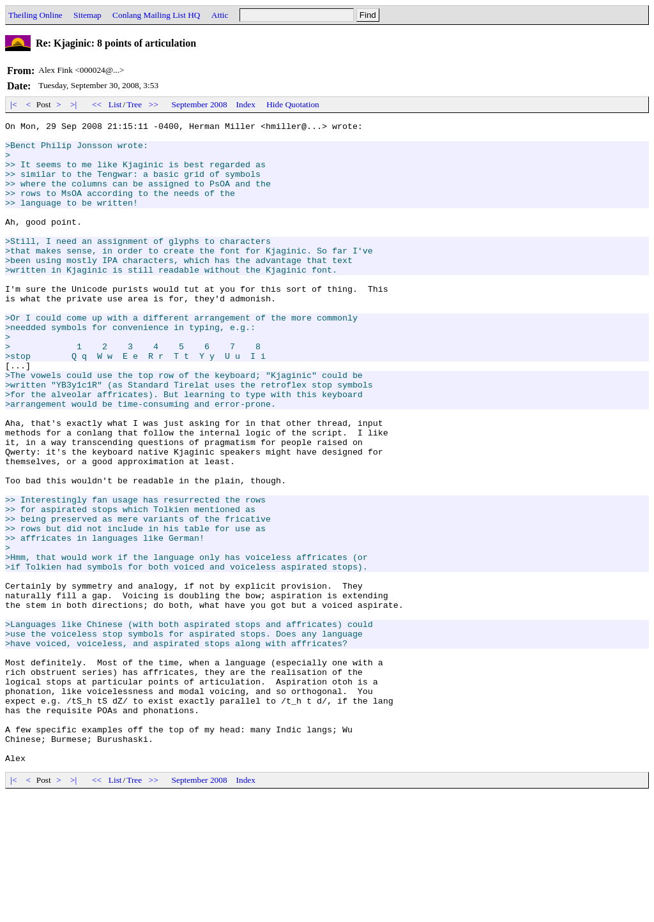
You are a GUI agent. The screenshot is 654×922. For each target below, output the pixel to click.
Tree (134, 104)
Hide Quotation (292, 104)
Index (245, 104)
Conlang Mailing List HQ (156, 15)
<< (97, 104)
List (115, 104)
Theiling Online (35, 15)
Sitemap (87, 15)
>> (154, 104)
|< (13, 104)
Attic (220, 15)
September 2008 (199, 104)
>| (73, 104)
